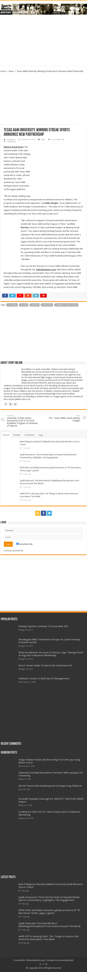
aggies (24, 305)
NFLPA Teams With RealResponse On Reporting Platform (50, 785)
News (11, 71)
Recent (6, 435)
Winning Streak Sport (13, 147)
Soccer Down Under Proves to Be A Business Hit (45, 665)
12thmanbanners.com (46, 269)
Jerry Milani (10, 139)
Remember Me (24, 544)
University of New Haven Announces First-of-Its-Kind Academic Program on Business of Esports (23, 421)
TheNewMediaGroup (35, 960)
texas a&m (47, 305)
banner (34, 305)
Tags (41, 435)
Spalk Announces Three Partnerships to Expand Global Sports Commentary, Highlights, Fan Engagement (49, 899)
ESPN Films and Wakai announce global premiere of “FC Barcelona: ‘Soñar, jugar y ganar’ (49, 912)
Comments (29, 435)
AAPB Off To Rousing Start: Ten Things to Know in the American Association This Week (49, 938)
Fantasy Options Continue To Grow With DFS (43, 626)
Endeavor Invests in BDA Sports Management (44, 678)
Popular (16, 435)
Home (3, 71)
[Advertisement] (43, 40)
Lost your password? (13, 550)
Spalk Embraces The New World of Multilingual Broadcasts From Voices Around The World (49, 925)
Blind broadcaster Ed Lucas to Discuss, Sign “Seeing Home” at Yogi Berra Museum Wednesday (51, 654)
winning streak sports (66, 305)
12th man (12, 305)
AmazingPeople (66, 960)
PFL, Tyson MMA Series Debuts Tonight (63, 418)
